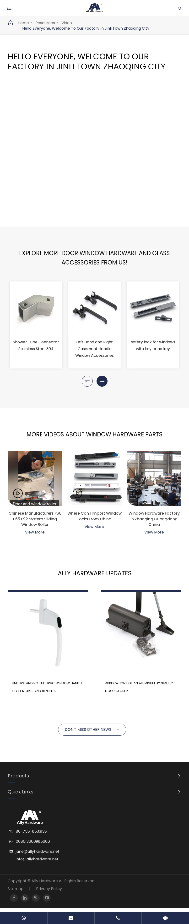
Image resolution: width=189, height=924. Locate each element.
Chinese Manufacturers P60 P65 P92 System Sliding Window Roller (35, 520)
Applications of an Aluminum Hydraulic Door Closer (154, 670)
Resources (45, 23)
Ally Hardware (45, 885)
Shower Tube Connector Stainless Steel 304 (36, 345)
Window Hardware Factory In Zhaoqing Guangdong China (154, 520)
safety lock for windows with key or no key (153, 345)
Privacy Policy (49, 893)
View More (35, 534)
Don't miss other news (92, 735)
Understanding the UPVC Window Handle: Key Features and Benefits (34, 677)
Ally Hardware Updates (94, 575)
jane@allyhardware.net (37, 855)
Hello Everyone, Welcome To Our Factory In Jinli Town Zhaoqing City (85, 28)
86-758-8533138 (31, 835)
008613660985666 (33, 845)
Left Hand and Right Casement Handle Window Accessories (94, 348)
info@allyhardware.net (37, 863)
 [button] (87, 381)
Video (66, 23)
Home (23, 23)
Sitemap (15, 893)
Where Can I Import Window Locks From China (94, 520)
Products (18, 780)
